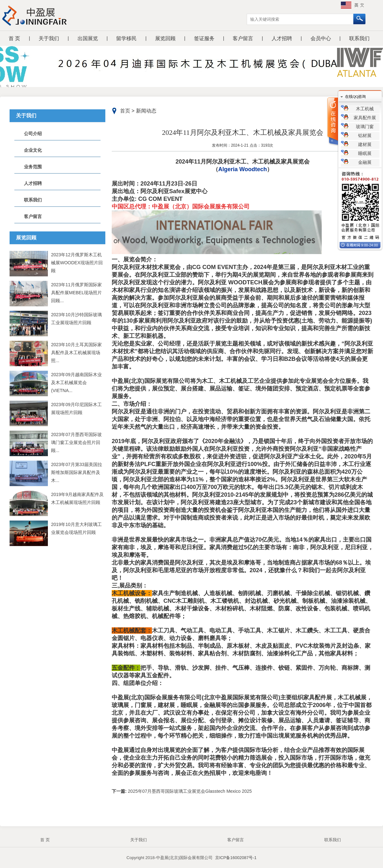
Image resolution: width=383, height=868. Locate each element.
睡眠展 (365, 153)
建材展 (365, 144)
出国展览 (88, 38)
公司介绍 (33, 133)
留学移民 (126, 38)
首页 (125, 110)
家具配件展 (365, 117)
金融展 (365, 162)
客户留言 (243, 38)
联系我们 (359, 38)
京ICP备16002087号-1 (236, 857)
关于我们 (49, 38)
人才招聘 (282, 38)
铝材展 (365, 135)
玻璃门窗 (365, 126)
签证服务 (204, 38)
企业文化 (33, 150)
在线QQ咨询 (355, 96)
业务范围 (33, 166)
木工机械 (365, 108)
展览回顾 (165, 38)
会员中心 (321, 38)
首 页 (14, 38)
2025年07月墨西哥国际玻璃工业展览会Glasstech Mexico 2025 (189, 791)
